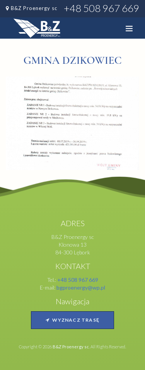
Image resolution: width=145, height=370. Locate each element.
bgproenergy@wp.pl (80, 287)
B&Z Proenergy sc (34, 8)
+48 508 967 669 (101, 8)
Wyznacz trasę (72, 320)
